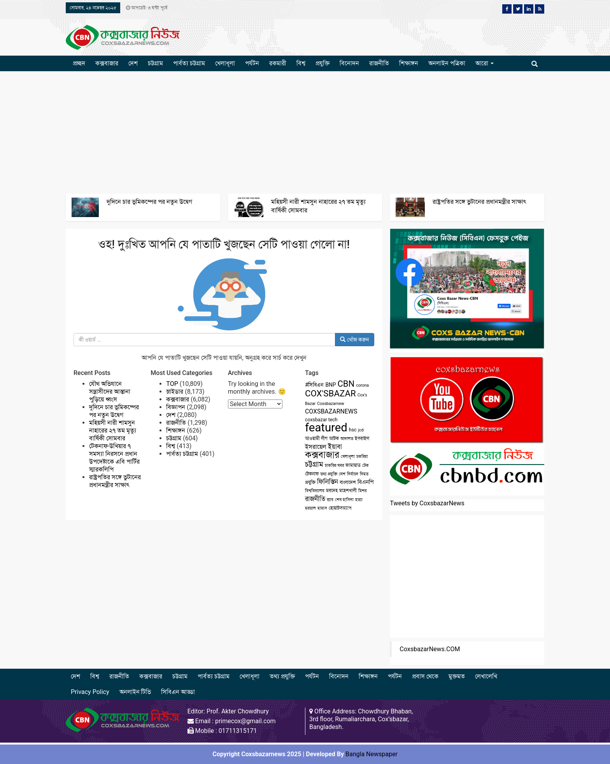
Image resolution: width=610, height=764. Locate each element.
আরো (484, 63)
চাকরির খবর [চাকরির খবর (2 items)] (334, 465)
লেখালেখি (486, 676)
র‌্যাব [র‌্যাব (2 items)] (330, 499)
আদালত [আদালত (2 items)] (346, 438)
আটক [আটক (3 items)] (334, 438)
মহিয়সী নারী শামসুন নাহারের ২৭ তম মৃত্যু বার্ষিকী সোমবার (112, 430)
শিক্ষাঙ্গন (408, 63)
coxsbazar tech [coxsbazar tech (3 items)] (321, 419)
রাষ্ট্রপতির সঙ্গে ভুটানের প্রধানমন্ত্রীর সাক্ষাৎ (479, 201)
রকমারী (277, 63)
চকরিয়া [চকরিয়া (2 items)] (362, 456)
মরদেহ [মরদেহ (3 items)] (332, 490)
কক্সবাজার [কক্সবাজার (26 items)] (322, 454)
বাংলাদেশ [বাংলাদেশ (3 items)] (348, 482)
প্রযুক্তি (323, 63)
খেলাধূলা (225, 63)
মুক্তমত (457, 676)
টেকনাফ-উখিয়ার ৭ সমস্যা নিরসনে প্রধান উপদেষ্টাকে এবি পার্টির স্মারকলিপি (114, 457)
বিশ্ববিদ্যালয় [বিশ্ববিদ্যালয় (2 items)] (314, 490)
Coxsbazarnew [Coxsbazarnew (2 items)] (330, 403)
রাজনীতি (379, 63)
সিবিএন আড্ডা (178, 692)
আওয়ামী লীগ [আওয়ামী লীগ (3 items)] (316, 438)
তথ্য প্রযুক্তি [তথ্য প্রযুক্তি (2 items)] (328, 474)
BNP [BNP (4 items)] (330, 385)
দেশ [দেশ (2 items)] (342, 474)
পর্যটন (252, 63)
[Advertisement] (305, 131)
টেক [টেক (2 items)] (365, 465)
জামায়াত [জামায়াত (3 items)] (353, 465)
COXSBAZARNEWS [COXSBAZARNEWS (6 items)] (331, 411)
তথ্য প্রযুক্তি (282, 676)
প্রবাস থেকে (425, 676)
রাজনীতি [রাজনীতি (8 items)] (315, 499)
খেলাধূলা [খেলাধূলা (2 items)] (348, 456)
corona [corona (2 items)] (362, 385)
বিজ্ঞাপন (175, 407)
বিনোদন (349, 63)
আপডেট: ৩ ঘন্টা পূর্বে (146, 8)
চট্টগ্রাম (155, 63)
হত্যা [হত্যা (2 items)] (359, 499)
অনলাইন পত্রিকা (446, 63)
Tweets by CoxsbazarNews (427, 503)
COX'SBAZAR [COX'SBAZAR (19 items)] (330, 393)
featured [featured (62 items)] (326, 427)
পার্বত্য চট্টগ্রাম (189, 63)
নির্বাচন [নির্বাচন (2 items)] (352, 474)
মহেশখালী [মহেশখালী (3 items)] (348, 490)
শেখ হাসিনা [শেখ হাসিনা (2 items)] (344, 499)
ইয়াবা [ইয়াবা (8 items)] (335, 446)
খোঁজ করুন (354, 339)
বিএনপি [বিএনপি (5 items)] (365, 481)
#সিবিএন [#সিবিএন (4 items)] (314, 385)
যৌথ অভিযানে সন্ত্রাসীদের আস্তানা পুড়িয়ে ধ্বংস (109, 391)
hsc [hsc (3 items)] (353, 430)
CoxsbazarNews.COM (430, 649)
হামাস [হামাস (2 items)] (322, 508)
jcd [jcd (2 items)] (360, 430)
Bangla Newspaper (371, 754)
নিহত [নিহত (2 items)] (364, 474)
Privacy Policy (90, 692)
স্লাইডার (174, 391)
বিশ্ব (300, 63)
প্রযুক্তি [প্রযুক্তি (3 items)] (310, 482)
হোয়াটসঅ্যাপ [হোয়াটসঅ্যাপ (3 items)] (340, 508)
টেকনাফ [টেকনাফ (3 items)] (312, 474)
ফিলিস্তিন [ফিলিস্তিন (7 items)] (327, 481)
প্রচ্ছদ (79, 63)
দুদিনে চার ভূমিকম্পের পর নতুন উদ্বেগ (149, 201)
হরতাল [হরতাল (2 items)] (310, 508)
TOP (172, 383)
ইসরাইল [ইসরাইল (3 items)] (362, 438)
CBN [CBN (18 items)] (346, 384)
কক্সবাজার (106, 63)
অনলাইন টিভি (135, 692)
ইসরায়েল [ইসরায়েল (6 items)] (315, 446)
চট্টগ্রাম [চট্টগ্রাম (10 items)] (314, 464)
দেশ (133, 63)
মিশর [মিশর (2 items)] (362, 490)
